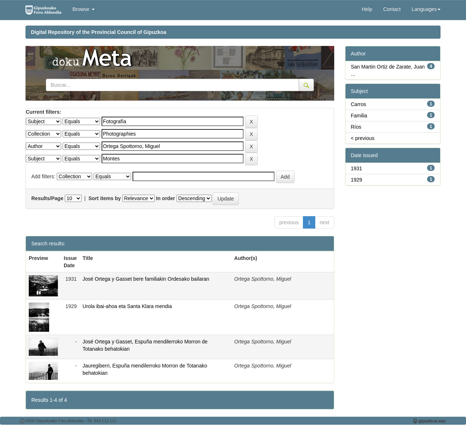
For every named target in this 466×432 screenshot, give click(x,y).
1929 (356, 180)
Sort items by (104, 198)
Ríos (356, 127)
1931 (356, 168)
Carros (358, 104)
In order (165, 198)
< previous (363, 138)
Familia (359, 115)
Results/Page (47, 198)
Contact (391, 9)
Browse (83, 9)
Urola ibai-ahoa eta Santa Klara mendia (127, 306)
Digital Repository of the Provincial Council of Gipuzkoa (98, 32)
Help (367, 9)
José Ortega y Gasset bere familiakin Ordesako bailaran (146, 279)
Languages (426, 9)
